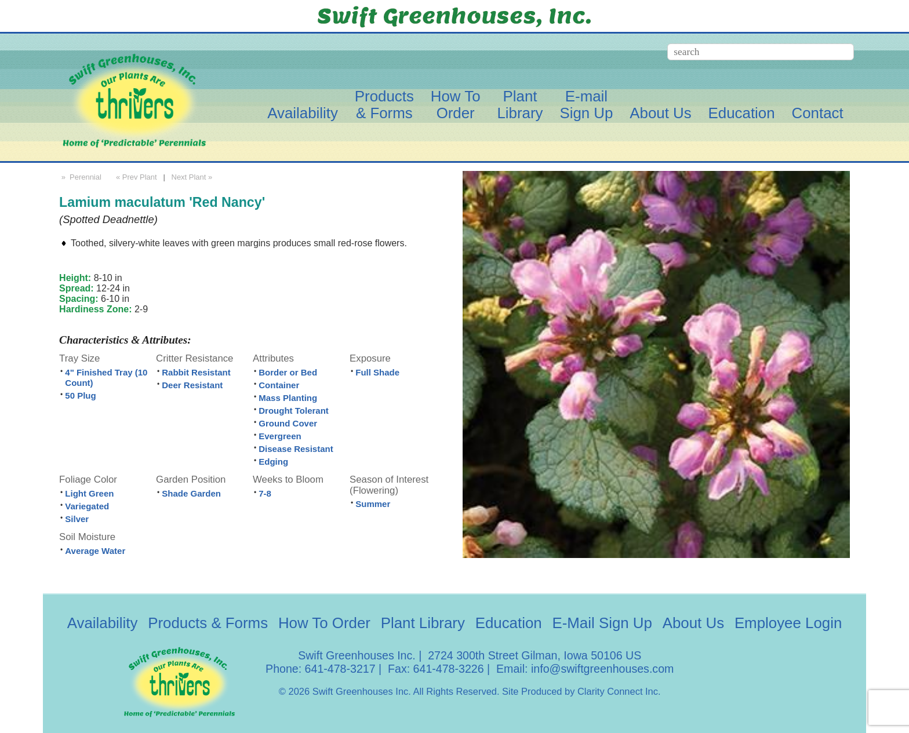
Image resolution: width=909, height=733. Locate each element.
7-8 (265, 493)
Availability (302, 113)
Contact (817, 113)
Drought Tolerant (294, 410)
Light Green (89, 493)
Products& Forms (384, 104)
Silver (77, 519)
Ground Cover (288, 423)
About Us (660, 113)
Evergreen (280, 436)
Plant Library (423, 623)
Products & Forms (208, 623)
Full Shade (377, 372)
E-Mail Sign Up (602, 623)
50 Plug (80, 395)
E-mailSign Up (586, 104)
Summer (372, 504)
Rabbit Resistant (196, 372)
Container (279, 385)
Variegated (87, 506)
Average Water (95, 551)
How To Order (324, 623)
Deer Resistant (192, 385)
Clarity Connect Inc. (619, 691)
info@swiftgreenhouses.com (602, 668)
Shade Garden (191, 493)
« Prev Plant (135, 177)
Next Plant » (193, 177)
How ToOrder (456, 104)
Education (741, 113)
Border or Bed (288, 372)
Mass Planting (288, 398)
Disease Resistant (296, 449)
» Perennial (80, 177)
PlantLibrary (520, 104)
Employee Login (788, 623)
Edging (273, 461)
